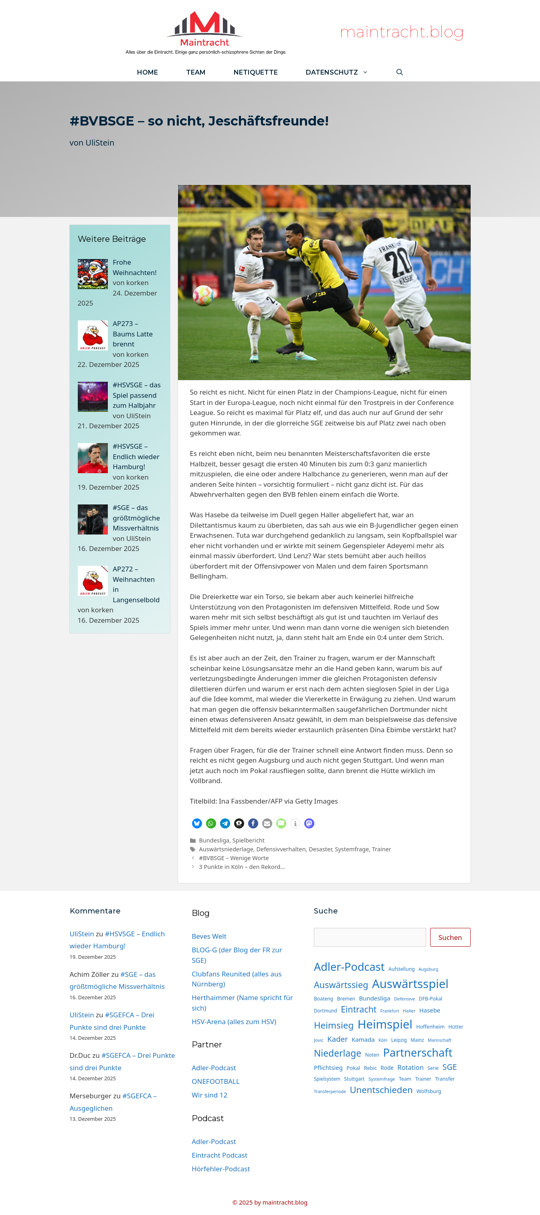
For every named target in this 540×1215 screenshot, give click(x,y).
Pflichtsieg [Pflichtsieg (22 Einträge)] (328, 1067)
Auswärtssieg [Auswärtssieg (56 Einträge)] (341, 984)
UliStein (99, 142)
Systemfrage (352, 849)
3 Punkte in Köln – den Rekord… (242, 867)
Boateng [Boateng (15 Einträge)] (323, 998)
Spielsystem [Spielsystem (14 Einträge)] (327, 1078)
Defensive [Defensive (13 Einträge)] (404, 999)
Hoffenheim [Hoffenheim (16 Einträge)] (430, 1026)
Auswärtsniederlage (226, 849)
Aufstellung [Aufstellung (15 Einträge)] (401, 969)
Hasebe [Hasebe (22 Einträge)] (429, 1010)
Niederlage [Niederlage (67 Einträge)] (337, 1053)
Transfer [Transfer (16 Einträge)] (445, 1078)
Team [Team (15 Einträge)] (405, 1078)
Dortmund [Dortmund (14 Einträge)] (325, 1010)
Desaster (320, 849)
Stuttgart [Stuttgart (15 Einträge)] (354, 1078)
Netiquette (256, 72)
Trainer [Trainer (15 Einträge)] (423, 1078)
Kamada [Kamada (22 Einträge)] (363, 1039)
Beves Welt (209, 936)
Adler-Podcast (214, 1067)
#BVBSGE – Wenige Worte (234, 858)
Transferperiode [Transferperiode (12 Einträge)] (330, 1091)
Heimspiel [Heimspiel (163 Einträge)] (385, 1024)
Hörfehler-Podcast (221, 1168)
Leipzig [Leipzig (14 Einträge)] (399, 1040)
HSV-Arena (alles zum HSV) (234, 1021)
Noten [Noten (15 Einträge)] (372, 1054)
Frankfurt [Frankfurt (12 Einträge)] (389, 1011)
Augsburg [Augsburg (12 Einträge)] (428, 969)
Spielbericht (249, 840)
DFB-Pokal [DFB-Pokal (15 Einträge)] (430, 998)
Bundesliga (214, 840)
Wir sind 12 (209, 1095)
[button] (197, 823)
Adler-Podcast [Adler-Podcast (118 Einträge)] (349, 966)
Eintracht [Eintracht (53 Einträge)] (358, 1009)
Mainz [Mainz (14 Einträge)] (417, 1040)
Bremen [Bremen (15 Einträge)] (346, 998)
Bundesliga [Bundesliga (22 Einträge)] (374, 998)
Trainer (381, 849)
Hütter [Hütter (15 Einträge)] (456, 1026)
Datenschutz (344, 72)
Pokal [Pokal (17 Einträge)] (353, 1067)
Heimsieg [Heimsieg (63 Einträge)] (334, 1025)
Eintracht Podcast (219, 1155)
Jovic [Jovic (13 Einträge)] (319, 1040)
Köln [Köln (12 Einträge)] (382, 1040)
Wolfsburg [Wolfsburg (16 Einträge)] (429, 1091)
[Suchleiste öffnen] (399, 72)
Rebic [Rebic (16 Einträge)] (370, 1067)
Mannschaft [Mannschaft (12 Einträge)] (439, 1040)
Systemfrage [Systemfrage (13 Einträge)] (381, 1079)
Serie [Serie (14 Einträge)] (433, 1068)
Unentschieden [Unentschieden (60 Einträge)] (381, 1089)
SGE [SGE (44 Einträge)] (450, 1066)
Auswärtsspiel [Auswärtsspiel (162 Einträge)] (410, 984)
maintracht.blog (402, 31)
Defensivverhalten (280, 849)
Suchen (450, 937)
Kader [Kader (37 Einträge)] (337, 1039)
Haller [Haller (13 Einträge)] (409, 1011)
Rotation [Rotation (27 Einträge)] (410, 1067)
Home (147, 72)
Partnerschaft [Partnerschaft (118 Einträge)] (418, 1052)
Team (196, 72)
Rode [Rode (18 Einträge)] (387, 1067)
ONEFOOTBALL (216, 1081)
